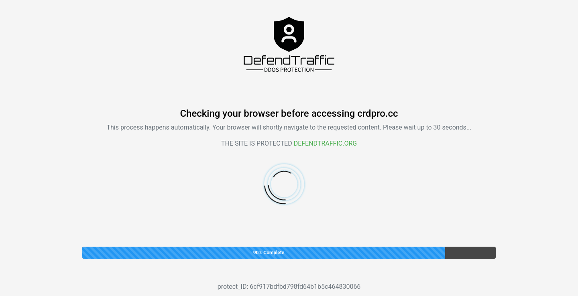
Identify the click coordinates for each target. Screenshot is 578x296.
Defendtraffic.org (325, 143)
